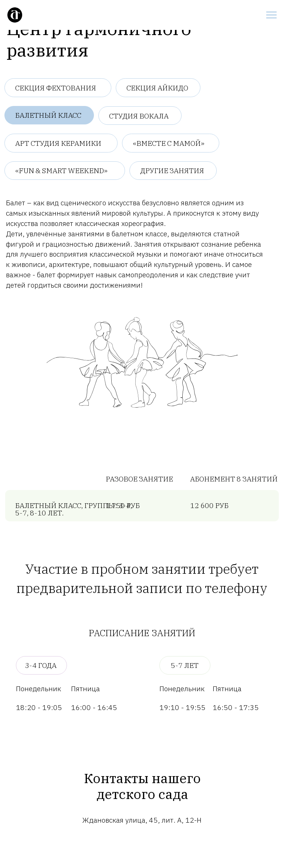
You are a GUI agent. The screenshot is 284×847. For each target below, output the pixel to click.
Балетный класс (48, 115)
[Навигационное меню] (271, 15)
